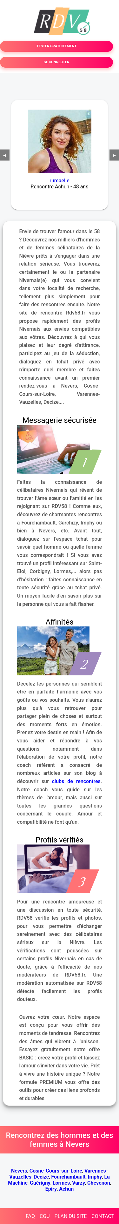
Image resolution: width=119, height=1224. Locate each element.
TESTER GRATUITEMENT (56, 46)
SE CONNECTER (56, 62)
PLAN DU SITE (71, 1216)
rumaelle (59, 181)
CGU (45, 1216)
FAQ (30, 1216)
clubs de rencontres (76, 781)
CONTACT (102, 1216)
